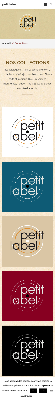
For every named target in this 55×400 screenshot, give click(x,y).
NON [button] (42, 391)
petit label (9, 4)
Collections (21, 43)
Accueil (6, 43)
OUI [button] (33, 391)
